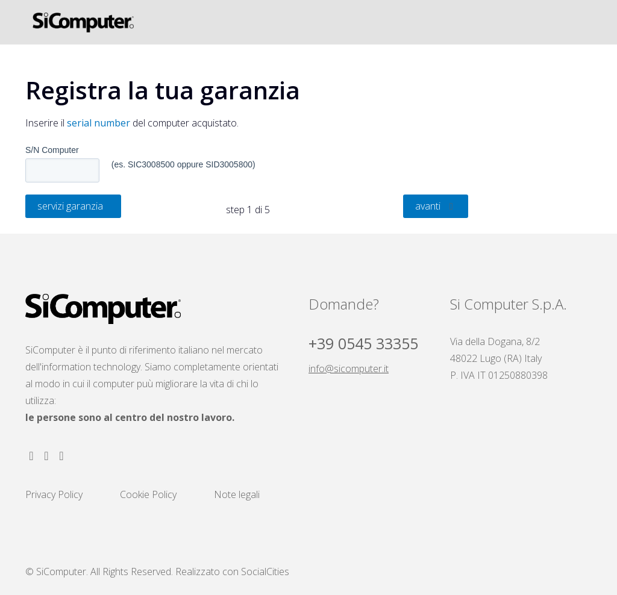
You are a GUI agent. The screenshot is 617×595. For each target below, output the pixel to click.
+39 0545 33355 (363, 343)
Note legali (237, 494)
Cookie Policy (148, 494)
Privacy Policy (54, 494)
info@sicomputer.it (348, 368)
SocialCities (265, 571)
